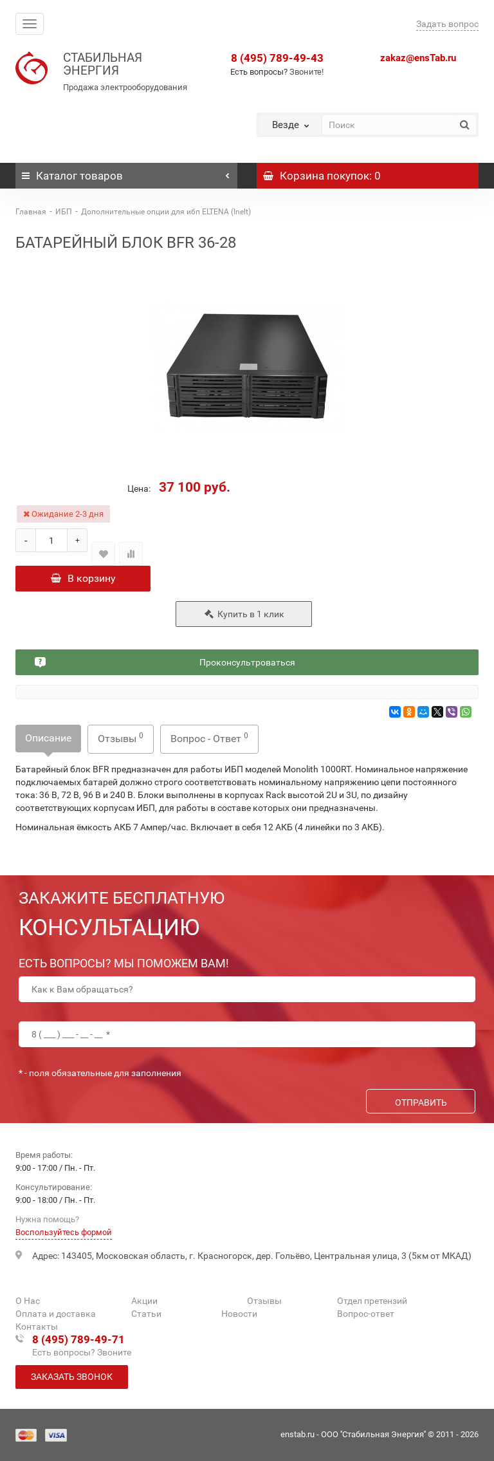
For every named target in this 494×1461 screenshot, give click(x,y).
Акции (144, 1301)
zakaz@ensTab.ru (418, 58)
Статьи (146, 1313)
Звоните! (306, 72)
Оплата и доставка (55, 1313)
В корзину (83, 578)
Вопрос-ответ (365, 1313)
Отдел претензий (372, 1301)
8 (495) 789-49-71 (78, 1339)
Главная (30, 211)
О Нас (27, 1301)
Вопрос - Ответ (209, 738)
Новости (239, 1313)
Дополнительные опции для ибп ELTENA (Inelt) (166, 211)
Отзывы (120, 738)
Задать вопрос (447, 24)
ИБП (63, 211)
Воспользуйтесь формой (63, 1232)
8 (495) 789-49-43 (277, 57)
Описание (48, 738)
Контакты (36, 1326)
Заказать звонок (72, 1377)
